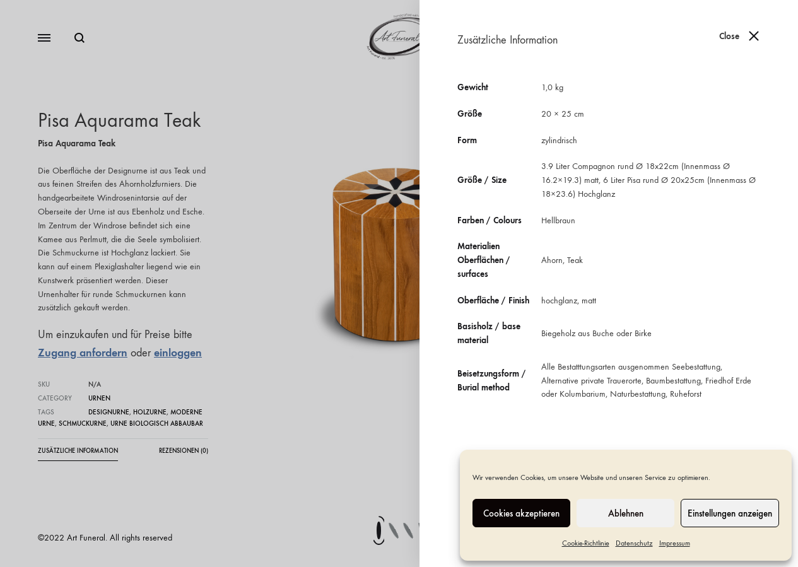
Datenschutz (634, 543)
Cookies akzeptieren (521, 513)
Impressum (674, 543)
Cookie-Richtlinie (585, 543)
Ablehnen (625, 513)
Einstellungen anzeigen (730, 513)
